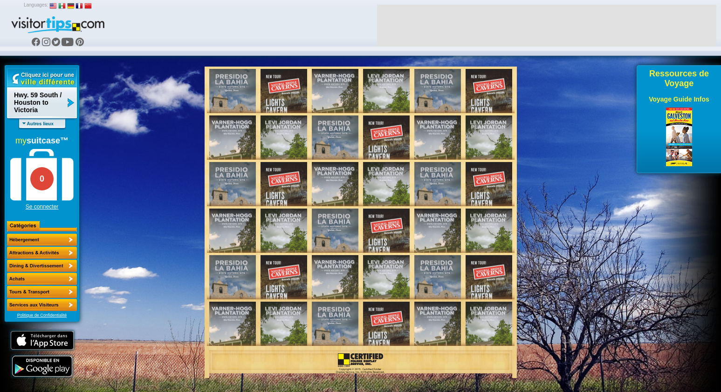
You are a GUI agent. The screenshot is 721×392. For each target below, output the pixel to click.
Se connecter (42, 206)
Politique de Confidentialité (42, 315)
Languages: (36, 4)
